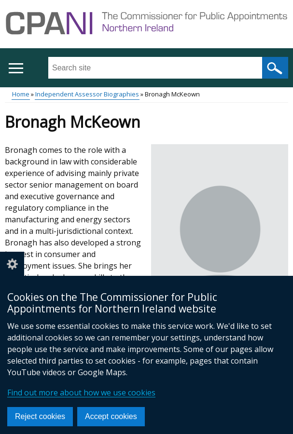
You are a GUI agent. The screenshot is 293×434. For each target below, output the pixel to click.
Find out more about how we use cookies (81, 392)
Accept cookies (111, 416)
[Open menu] (15, 68)
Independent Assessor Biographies (87, 94)
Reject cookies (40, 416)
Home (20, 94)
